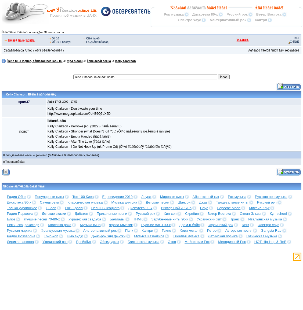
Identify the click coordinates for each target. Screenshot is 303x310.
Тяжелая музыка (186, 236)
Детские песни (157, 202)
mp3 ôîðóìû (75, 60)
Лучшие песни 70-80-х (42, 219)
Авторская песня (238, 230)
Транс (235, 219)
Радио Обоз (16, 197)
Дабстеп (81, 214)
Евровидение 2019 (117, 197)
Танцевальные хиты (232, 202)
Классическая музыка (85, 202)
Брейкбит (83, 242)
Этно (172, 242)
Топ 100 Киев (83, 197)
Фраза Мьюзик (120, 225)
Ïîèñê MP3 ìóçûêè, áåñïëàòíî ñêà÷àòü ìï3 (35, 60)
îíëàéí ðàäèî (273, 8)
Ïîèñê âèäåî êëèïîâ (99, 60)
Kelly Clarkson (125, 60)
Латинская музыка (223, 236)
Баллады (117, 219)
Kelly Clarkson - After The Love (70, 141)
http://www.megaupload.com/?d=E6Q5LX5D (79, 114)
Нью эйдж (75, 236)
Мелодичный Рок (232, 242)
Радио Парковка (20, 214)
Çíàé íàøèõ (93, 38)
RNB (245, 225)
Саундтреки (49, 202)
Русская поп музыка (271, 197)
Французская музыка (58, 230)
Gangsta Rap (271, 230)
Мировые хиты (172, 197)
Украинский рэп (55, 242)
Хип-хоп (170, 214)
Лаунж (146, 197)
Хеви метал (189, 230)
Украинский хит (209, 219)
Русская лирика (19, 230)
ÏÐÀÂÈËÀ (243, 40)
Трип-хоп (51, 236)
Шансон (184, 202)
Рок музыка (174, 14)
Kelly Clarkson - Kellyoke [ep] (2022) (74, 126)
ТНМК (138, 219)
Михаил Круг (259, 208)
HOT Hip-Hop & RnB (270, 242)
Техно (166, 230)
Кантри (261, 20)
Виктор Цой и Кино (176, 208)
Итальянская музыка (265, 219)
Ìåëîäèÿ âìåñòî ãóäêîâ (21, 40)
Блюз (11, 219)
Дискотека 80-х (205, 14)
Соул (204, 208)
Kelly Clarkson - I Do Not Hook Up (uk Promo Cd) (83, 147)
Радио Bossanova (21, 236)
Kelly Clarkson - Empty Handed (70, 136)
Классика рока (59, 225)
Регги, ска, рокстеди (23, 225)
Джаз (203, 202)
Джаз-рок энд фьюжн (109, 236)
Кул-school (278, 214)
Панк (129, 230)
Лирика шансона (20, 242)
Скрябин (192, 214)
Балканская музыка (143, 242)
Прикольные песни (112, 214)
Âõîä (38, 50)
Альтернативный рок (228, 20)
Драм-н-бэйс (189, 225)
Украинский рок (220, 225)
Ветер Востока (269, 14)
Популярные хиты (49, 197)
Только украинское (22, 208)
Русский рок (237, 14)
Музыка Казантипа (149, 236)
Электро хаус (189, 20)
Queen (51, 208)
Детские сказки (54, 214)
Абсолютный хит (206, 197)
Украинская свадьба (84, 219)
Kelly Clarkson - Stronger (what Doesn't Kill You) (82, 131)
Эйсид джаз (109, 242)
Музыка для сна (124, 202)
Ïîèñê (296, 41)
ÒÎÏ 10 (55, 38)
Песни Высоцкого (105, 208)
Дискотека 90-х (140, 208)
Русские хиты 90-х (156, 225)
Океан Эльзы (250, 214)
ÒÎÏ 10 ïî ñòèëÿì (61, 41)
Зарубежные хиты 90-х (169, 219)
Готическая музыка (261, 236)
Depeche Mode (228, 208)
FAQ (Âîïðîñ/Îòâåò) (98, 41)
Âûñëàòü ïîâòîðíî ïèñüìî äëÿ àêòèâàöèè (273, 50)
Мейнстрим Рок (197, 242)
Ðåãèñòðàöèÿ (53, 50)
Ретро (212, 230)
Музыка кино (90, 225)
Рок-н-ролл (73, 208)
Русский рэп (267, 202)
